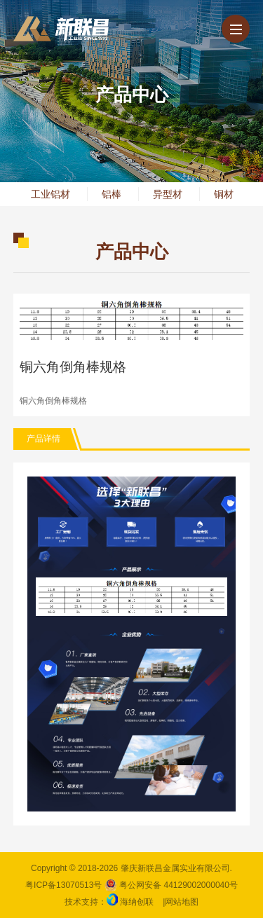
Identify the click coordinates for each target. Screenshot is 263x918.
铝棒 (111, 194)
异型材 (167, 194)
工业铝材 (50, 194)
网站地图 (181, 902)
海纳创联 (137, 902)
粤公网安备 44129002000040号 (171, 885)
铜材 (224, 194)
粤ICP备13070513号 (63, 885)
